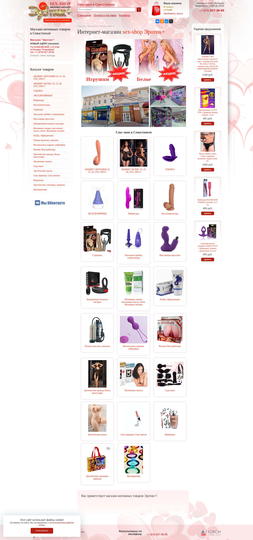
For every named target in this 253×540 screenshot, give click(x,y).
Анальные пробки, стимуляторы (133, 256)
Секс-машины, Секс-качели (133, 434)
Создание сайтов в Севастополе (211, 533)
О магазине (84, 15)
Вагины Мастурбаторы (170, 346)
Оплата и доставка (105, 15)
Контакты (124, 15)
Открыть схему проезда (42, 55)
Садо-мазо (170, 390)
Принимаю (41, 531)
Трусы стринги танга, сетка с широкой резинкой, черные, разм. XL (208, 157)
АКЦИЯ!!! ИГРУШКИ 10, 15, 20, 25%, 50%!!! (97, 170)
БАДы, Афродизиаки (170, 299)
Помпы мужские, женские (97, 346)
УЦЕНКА (170, 169)
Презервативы (133, 476)
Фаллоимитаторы (170, 213)
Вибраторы (133, 213)
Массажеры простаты (170, 255)
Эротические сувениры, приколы (97, 477)
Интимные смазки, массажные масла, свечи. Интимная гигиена (134, 302)
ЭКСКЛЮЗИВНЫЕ (97, 213)
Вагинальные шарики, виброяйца (133, 347)
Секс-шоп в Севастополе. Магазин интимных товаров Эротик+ (49, 11)
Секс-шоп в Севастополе (87, 26)
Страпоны (97, 255)
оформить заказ (173, 13)
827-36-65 (212, 10)
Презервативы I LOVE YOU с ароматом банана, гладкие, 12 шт (207, 112)
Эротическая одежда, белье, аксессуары (97, 391)
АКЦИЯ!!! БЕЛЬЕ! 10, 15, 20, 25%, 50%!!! (133, 170)
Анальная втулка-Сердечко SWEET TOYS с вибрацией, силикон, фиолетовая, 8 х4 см (208, 247)
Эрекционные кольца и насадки (97, 300)
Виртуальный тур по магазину (57, 20)
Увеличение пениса (133, 390)
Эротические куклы (97, 434)
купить (207, 80)
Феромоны (170, 434)
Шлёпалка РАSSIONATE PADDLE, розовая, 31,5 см (207, 202)
